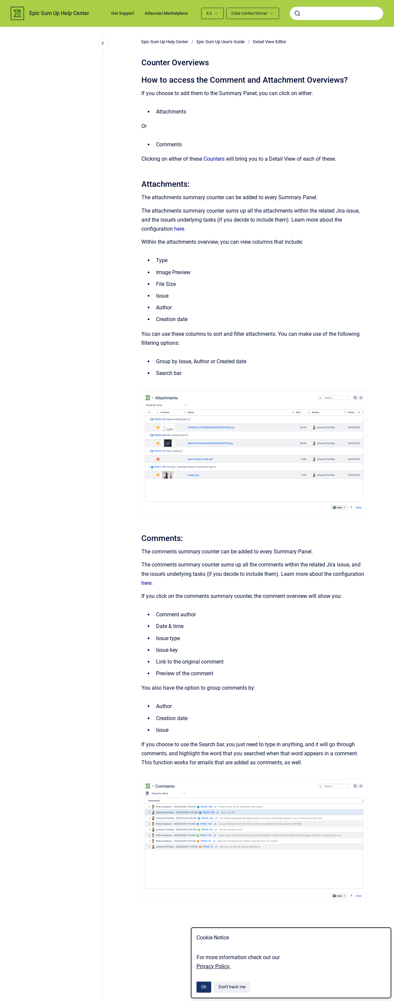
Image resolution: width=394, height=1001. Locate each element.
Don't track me (232, 986)
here (179, 229)
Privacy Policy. (213, 966)
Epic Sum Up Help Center (59, 13)
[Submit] (297, 13)
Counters (214, 159)
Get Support (122, 13)
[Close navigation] (103, 43)
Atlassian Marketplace (166, 13)
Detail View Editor (269, 41)
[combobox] (336, 13)
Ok (204, 986)
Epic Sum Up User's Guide (220, 41)
